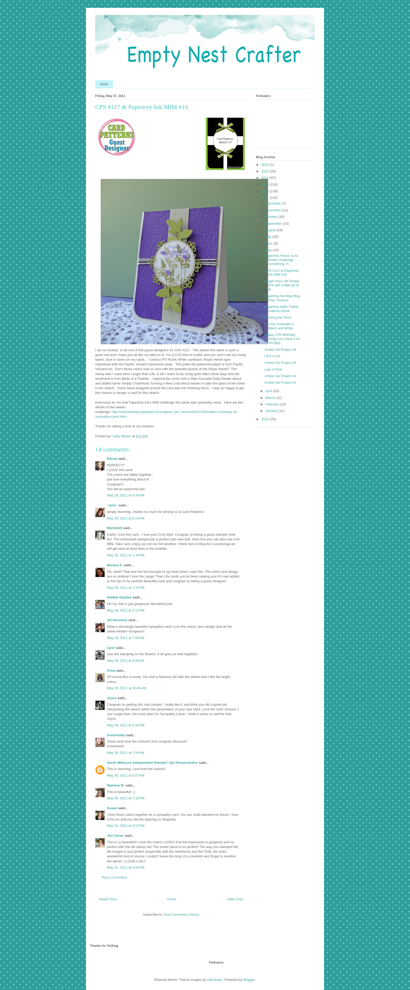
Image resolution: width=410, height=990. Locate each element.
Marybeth (114, 528)
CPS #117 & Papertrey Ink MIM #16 (281, 273)
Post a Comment (114, 877)
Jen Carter (115, 836)
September (274, 223)
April (269, 391)
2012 (265, 191)
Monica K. (115, 565)
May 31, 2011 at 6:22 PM (125, 826)
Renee (112, 459)
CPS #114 (272, 356)
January (271, 411)
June (269, 243)
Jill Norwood (117, 620)
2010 (265, 419)
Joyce (112, 698)
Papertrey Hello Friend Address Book (281, 309)
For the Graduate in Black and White (279, 326)
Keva (111, 670)
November (273, 210)
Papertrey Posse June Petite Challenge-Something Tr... (281, 260)
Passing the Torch (277, 317)
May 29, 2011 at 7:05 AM (125, 638)
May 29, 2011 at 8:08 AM (125, 661)
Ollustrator (215, 980)
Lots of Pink (273, 369)
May (269, 250)
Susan (112, 808)
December (273, 203)
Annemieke (116, 735)
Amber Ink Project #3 (280, 382)
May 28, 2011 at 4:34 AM (125, 495)
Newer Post (108, 899)
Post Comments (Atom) (181, 915)
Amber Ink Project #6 (280, 350)
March (270, 398)
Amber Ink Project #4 (280, 376)
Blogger (249, 980)
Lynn (111, 648)
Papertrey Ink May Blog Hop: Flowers (282, 298)
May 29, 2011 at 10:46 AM (126, 688)
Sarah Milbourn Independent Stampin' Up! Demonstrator (152, 763)
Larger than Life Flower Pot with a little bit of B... (281, 285)
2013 (265, 184)
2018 (265, 165)
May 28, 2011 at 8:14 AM (125, 518)
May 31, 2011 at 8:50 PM (125, 867)
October (271, 217)
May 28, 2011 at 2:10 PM (125, 588)
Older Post (235, 899)
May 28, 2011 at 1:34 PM (125, 555)
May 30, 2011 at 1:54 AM (125, 753)
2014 (265, 178)
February (272, 404)
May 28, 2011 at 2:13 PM (125, 610)
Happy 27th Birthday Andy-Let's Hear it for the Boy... (282, 339)
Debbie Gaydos (119, 597)
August (271, 230)
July (268, 237)
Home (104, 84)
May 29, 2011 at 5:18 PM (125, 725)
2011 (265, 198)
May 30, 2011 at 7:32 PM (125, 798)
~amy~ (112, 505)
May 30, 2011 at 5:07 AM (125, 775)
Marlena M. (115, 785)
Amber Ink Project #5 (280, 363)
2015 (265, 171)
